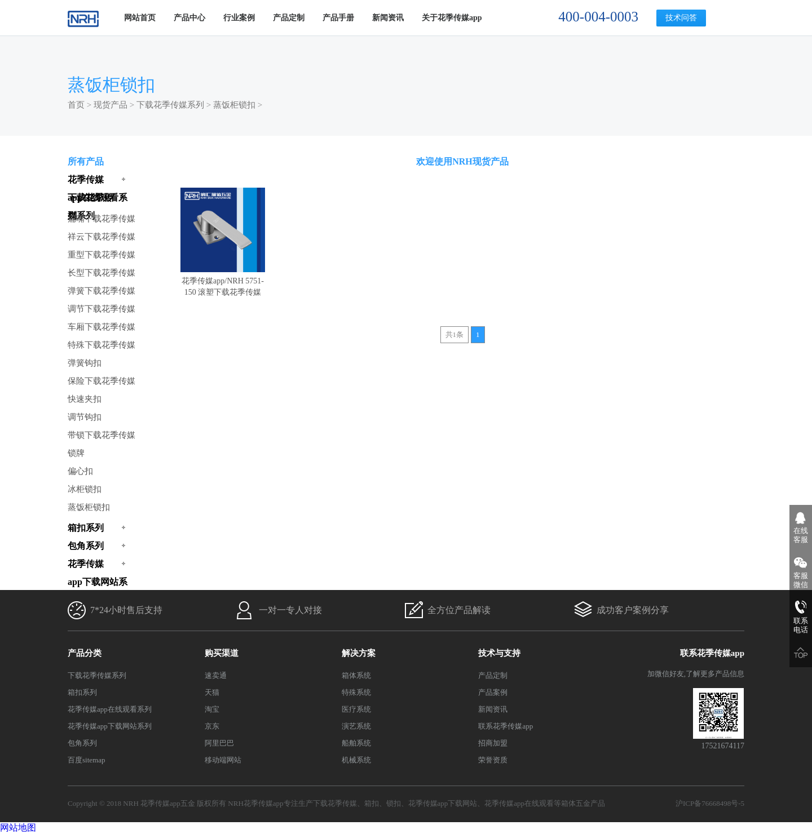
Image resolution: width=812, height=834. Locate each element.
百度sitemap (86, 760)
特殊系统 (356, 692)
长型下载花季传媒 (101, 272)
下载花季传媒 (335, 803)
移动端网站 (223, 760)
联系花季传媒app (505, 726)
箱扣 (371, 803)
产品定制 (288, 18)
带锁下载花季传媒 (101, 435)
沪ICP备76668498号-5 (710, 803)
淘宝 (212, 709)
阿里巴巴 (219, 743)
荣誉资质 (493, 760)
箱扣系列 (82, 692)
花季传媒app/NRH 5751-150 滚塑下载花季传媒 (222, 280)
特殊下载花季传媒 (101, 344)
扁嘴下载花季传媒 (101, 218)
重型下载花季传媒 (101, 254)
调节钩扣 (85, 417)
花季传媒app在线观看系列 (110, 709)
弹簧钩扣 (85, 362)
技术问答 (681, 18)
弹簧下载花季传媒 (101, 290)
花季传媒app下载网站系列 (110, 726)
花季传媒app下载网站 (443, 803)
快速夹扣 (85, 398)
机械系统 (356, 760)
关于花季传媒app (452, 18)
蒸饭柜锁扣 (234, 104)
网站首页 (140, 18)
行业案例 (239, 18)
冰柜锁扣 (85, 489)
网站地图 (18, 827)
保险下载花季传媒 (101, 380)
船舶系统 (356, 743)
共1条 (454, 334)
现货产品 (110, 104)
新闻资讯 (388, 18)
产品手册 (338, 18)
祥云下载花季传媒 (101, 236)
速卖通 (216, 675)
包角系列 (82, 743)
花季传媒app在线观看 (519, 803)
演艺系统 (356, 726)
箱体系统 (356, 675)
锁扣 (393, 803)
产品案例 (493, 692)
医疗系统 (356, 709)
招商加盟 (493, 743)
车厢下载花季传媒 (101, 326)
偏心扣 (80, 471)
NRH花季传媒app (255, 803)
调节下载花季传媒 (101, 308)
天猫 (212, 692)
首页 (76, 104)
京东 (212, 726)
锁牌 (76, 453)
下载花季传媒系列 (170, 104)
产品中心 (189, 18)
